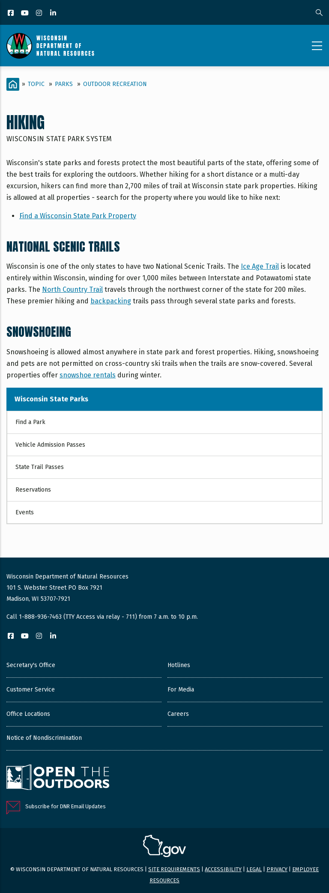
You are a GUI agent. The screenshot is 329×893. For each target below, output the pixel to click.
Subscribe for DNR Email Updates (65, 806)
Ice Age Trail (260, 266)
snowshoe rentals (88, 375)
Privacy (276, 869)
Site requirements (174, 869)
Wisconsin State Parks (51, 399)
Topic (36, 84)
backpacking (110, 301)
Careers (178, 714)
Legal (254, 869)
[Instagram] (40, 13)
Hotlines (178, 665)
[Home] (12, 84)
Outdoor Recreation (115, 84)
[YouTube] (25, 13)
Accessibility (223, 869)
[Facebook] (11, 13)
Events (24, 512)
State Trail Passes (39, 467)
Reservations (33, 489)
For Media (180, 689)
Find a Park (30, 422)
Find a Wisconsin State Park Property (77, 216)
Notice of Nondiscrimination (44, 738)
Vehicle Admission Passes (50, 444)
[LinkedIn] (54, 13)
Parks (64, 84)
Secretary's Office (30, 665)
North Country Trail (72, 289)
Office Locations (28, 714)
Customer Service (30, 689)
